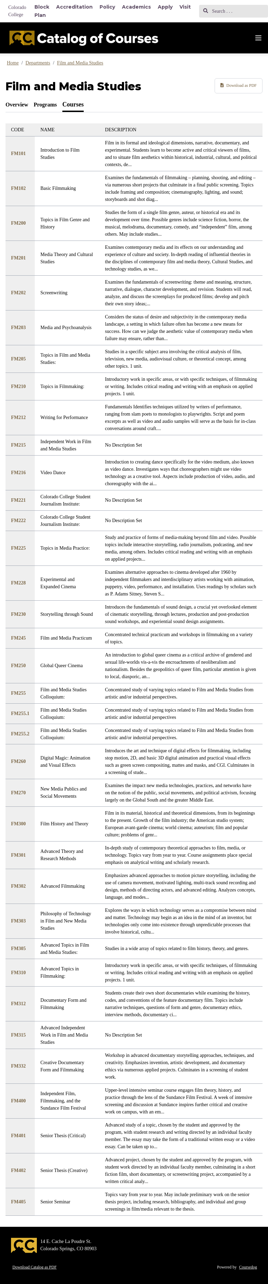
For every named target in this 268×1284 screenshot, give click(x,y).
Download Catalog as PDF (34, 1267)
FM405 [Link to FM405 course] (18, 1201)
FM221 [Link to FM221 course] (18, 500)
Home (13, 62)
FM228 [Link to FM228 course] (18, 582)
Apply (165, 7)
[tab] (17, 104)
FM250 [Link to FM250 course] (18, 665)
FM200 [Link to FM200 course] (18, 223)
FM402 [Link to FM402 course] (18, 1170)
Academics (136, 7)
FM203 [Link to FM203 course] (18, 327)
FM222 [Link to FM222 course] (18, 520)
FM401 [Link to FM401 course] (18, 1135)
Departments (37, 62)
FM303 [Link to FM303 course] (18, 921)
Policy (107, 7)
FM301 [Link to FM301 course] (18, 855)
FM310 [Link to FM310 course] (18, 972)
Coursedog (248, 1267)
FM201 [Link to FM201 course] (18, 258)
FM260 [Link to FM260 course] (18, 761)
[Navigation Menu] (258, 38)
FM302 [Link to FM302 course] (18, 886)
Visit (185, 7)
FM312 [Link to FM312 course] (18, 1003)
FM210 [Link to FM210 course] (18, 386)
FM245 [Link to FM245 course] (18, 638)
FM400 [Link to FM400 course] (18, 1100)
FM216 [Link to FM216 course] (18, 472)
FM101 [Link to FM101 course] (18, 153)
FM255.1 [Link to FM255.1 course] (20, 713)
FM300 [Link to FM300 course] (18, 823)
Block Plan (41, 11)
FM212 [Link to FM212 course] (18, 417)
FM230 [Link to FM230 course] (18, 614)
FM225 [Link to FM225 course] (18, 548)
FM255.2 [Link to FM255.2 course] (20, 733)
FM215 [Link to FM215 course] (18, 445)
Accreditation (74, 7)
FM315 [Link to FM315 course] (18, 1035)
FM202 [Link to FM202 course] (18, 292)
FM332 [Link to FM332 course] (18, 1066)
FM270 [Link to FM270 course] (18, 792)
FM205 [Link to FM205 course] (18, 358)
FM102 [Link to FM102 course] (18, 188)
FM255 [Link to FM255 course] (18, 693)
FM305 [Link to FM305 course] (18, 948)
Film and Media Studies (80, 62)
